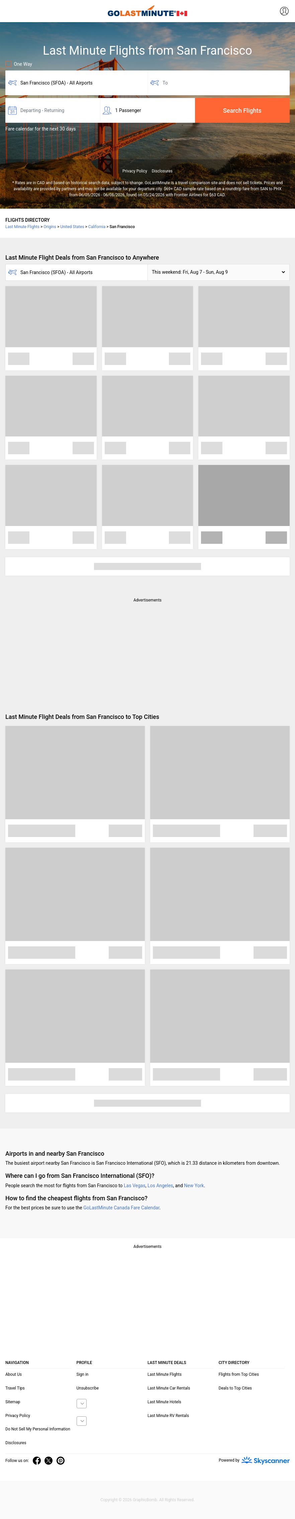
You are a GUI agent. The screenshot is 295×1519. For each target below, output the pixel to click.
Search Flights (242, 110)
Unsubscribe (88, 1388)
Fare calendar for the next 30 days (40, 129)
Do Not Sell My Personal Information (37, 1429)
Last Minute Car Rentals (169, 1388)
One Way (18, 64)
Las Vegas (134, 1185)
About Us (13, 1374)
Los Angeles (160, 1185)
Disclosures (162, 171)
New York (194, 1185)
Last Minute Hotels (164, 1402)
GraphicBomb (145, 1500)
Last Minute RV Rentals (168, 1415)
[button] (219, 272)
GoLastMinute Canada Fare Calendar (121, 1207)
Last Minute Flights (165, 1374)
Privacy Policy (134, 171)
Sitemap (12, 1402)
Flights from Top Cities (239, 1374)
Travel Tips (15, 1388)
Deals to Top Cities (235, 1388)
